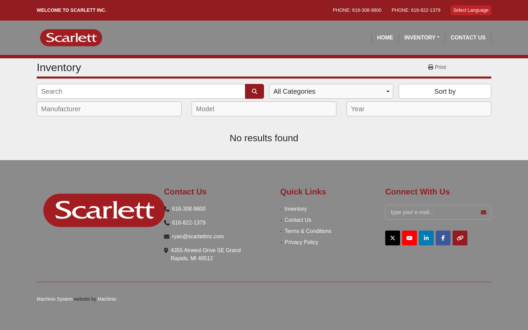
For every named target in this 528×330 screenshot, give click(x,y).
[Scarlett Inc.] (104, 210)
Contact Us (468, 37)
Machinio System (55, 299)
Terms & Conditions (308, 231)
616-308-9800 (367, 10)
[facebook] (443, 238)
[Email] (438, 212)
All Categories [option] (294, 91)
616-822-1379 (425, 10)
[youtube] (409, 238)
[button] (422, 38)
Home (385, 37)
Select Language (471, 10)
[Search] (141, 91)
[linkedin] (426, 238)
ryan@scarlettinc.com (198, 236)
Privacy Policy (301, 242)
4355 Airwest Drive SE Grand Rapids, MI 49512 (206, 254)
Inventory (419, 37)
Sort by (445, 91)
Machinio (107, 299)
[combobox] (331, 91)
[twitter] (392, 238)
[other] (460, 238)
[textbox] (65, 109)
